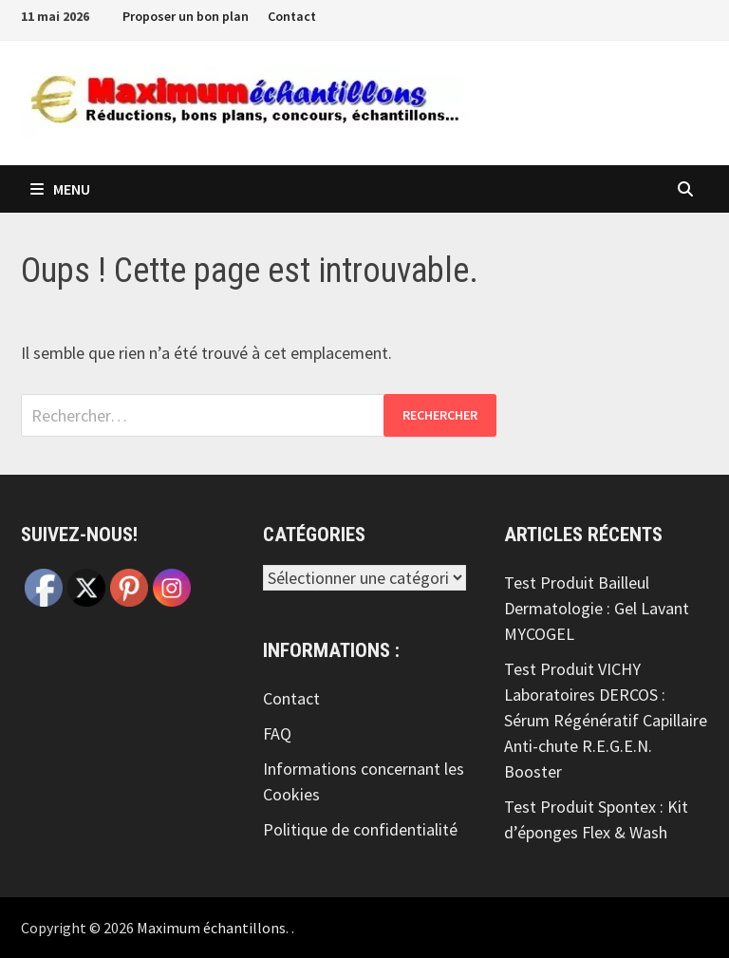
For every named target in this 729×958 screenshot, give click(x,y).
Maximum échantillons (211, 927)
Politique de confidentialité (360, 829)
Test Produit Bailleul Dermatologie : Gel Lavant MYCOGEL (596, 608)
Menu (60, 188)
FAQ (277, 733)
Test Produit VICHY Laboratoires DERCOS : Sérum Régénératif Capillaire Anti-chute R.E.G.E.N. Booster (605, 720)
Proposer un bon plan (185, 16)
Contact (292, 16)
